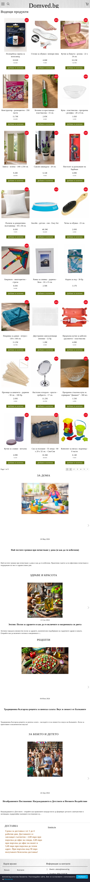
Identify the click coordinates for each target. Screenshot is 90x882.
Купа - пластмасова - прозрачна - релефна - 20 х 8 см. (74, 111)
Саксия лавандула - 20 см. (45, 167)
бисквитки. (9, 879)
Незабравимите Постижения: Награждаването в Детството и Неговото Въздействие (45, 801)
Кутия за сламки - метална (15, 449)
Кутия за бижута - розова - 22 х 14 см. (74, 55)
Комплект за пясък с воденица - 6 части (74, 450)
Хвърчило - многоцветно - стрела (15, 280)
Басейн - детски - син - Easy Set (44, 223)
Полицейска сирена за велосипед (15, 55)
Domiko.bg (52, 827)
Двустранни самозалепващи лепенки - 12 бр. (45, 337)
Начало (7, 870)
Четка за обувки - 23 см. (74, 223)
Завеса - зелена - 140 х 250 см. (15, 167)
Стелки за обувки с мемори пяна (45, 54)
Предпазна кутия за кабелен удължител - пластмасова (74, 337)
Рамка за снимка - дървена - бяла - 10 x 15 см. (45, 280)
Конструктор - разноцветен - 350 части (16, 111)
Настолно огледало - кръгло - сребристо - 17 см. (44, 393)
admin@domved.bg (62, 869)
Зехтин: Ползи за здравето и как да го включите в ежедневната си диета (45, 624)
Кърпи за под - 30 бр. (74, 279)
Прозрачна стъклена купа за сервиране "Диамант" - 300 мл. (74, 393)
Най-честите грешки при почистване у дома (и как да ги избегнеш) (45, 550)
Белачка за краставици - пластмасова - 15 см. (45, 111)
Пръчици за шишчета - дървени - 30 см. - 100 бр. (15, 393)
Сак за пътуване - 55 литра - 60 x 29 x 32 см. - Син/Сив (45, 450)
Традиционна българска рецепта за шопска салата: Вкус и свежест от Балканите (45, 709)
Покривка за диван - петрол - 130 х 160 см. (15, 337)
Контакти (20, 870)
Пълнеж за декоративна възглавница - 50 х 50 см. (15, 224)
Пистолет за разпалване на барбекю (74, 168)
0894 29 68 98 (62, 874)
